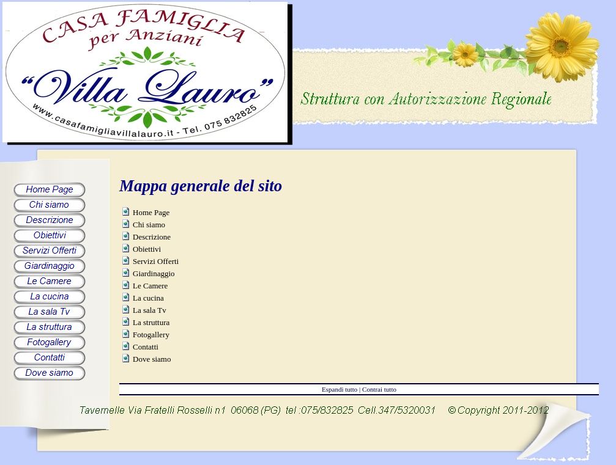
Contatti (145, 346)
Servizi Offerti (156, 261)
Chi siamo (149, 224)
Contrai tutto (379, 389)
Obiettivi (147, 249)
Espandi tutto (339, 389)
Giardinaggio (154, 273)
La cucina (148, 297)
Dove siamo (152, 359)
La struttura (151, 322)
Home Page (151, 212)
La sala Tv (149, 310)
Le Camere (150, 285)
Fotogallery (151, 334)
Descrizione (152, 236)
